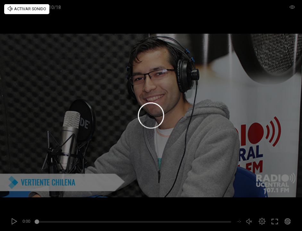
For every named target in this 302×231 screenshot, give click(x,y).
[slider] (134, 222)
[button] (262, 221)
